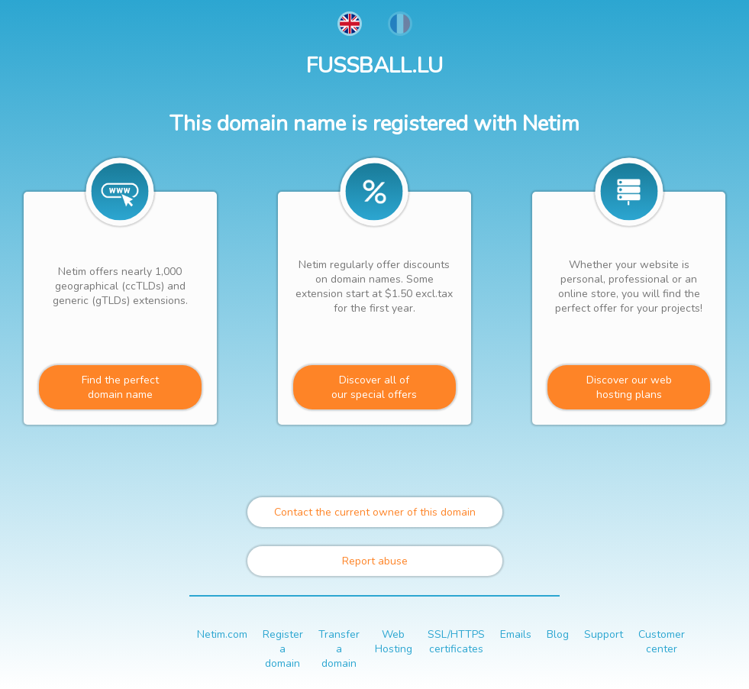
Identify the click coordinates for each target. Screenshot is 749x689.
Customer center (661, 641)
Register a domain (283, 649)
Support (603, 634)
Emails (515, 634)
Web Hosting (393, 641)
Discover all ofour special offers (374, 387)
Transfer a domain (339, 649)
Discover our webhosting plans (629, 387)
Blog (558, 634)
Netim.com (222, 634)
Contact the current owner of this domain (375, 512)
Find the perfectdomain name (120, 387)
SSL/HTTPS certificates (456, 641)
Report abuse (375, 561)
